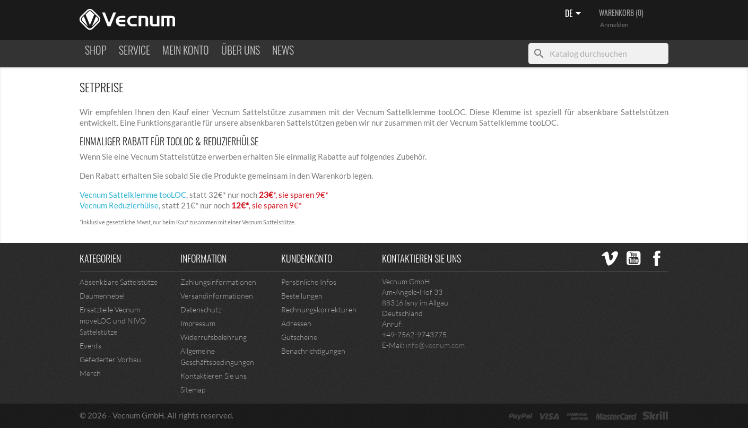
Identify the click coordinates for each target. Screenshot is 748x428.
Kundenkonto (306, 258)
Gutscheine (299, 337)
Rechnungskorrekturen (318, 309)
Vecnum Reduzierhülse (119, 205)
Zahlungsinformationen (218, 281)
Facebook (656, 258)
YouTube (633, 258)
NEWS (283, 50)
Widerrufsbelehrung (213, 337)
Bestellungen (302, 295)
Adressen (296, 323)
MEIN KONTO (185, 50)
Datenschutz (200, 309)
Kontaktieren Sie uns (213, 375)
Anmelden (614, 25)
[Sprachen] (575, 14)
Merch (90, 373)
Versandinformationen (216, 295)
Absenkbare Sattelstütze (119, 281)
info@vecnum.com (435, 345)
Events (90, 345)
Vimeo (610, 258)
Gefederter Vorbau (110, 359)
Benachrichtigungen (313, 350)
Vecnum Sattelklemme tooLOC (133, 194)
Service (134, 50)
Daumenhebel (102, 295)
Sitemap (192, 389)
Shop (96, 50)
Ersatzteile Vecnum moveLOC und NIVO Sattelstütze (113, 320)
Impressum (197, 323)
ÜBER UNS (240, 50)
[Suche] (598, 53)
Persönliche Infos (308, 281)
